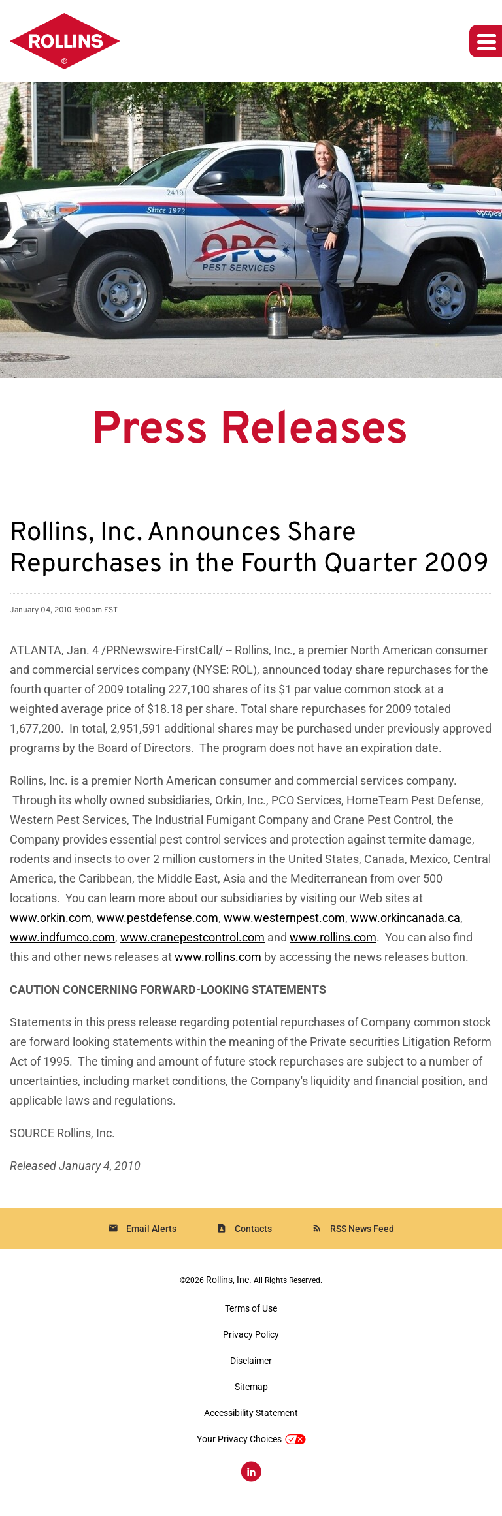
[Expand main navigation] (485, 41)
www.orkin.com (51, 917)
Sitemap (251, 1386)
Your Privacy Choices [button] (251, 1439)
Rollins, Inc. (229, 1279)
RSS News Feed (353, 1228)
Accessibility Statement (251, 1412)
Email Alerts (142, 1228)
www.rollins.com (333, 937)
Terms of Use (251, 1308)
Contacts (244, 1228)
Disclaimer (251, 1360)
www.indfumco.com (62, 937)
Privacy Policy (251, 1334)
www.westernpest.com (284, 917)
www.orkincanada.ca (405, 917)
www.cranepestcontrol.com (192, 937)
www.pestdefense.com (157, 917)
